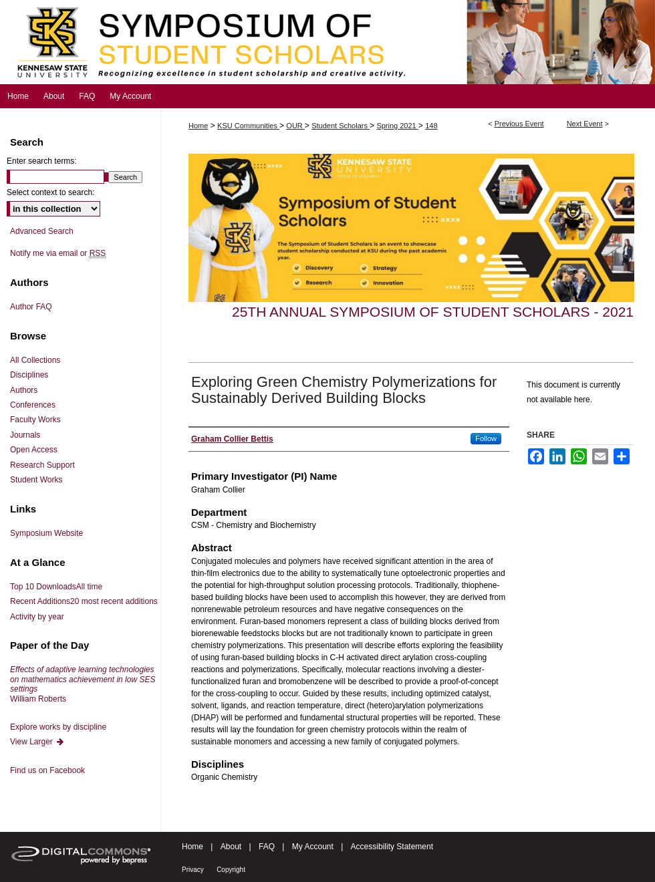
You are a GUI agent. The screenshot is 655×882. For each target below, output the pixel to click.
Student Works (36, 479)
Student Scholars (340, 126)
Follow (486, 438)
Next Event (585, 124)
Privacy (193, 869)
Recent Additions (84, 601)
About (231, 846)
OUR (295, 126)
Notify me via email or (58, 253)
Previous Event (519, 124)
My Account (313, 846)
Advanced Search (42, 231)
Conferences (32, 405)
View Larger (37, 741)
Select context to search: (50, 192)
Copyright (231, 869)
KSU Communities (248, 126)
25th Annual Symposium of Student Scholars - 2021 (433, 311)
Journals (25, 435)
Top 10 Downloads (56, 586)
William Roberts (82, 684)
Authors (23, 390)
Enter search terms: (42, 161)
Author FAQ (31, 306)
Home (198, 126)
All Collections (35, 360)
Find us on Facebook (47, 770)
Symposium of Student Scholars (327, 42)
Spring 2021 (397, 126)
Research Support (42, 465)
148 (431, 126)
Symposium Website (46, 533)
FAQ (267, 846)
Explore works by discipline (58, 727)
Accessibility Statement (392, 846)
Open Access (33, 449)
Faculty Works (35, 419)
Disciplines (29, 375)
